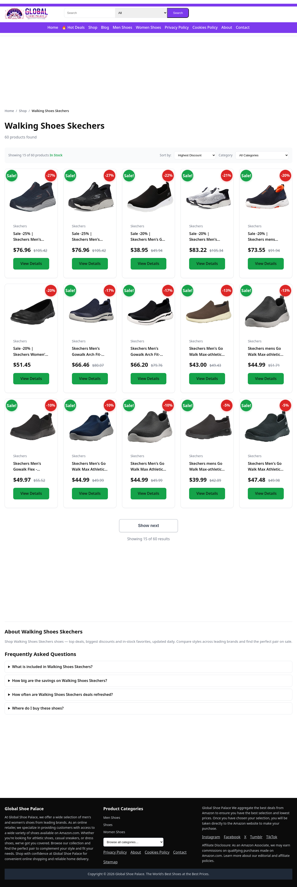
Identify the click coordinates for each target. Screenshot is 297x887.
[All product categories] (133, 842)
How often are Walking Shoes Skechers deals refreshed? (62, 694)
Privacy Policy (177, 27)
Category (225, 155)
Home (52, 27)
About (226, 27)
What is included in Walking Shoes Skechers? (52, 666)
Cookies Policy (205, 27)
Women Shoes (148, 27)
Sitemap (110, 862)
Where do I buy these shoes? (38, 708)
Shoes (107, 825)
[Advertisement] (148, 72)
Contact (242, 27)
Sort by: (165, 155)
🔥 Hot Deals (73, 27)
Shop (92, 27)
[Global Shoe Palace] (26, 12)
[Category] (141, 13)
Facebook (232, 836)
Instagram (211, 836)
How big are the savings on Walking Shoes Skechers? (59, 680)
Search (178, 13)
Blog (105, 27)
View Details (31, 263)
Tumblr (256, 836)
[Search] (89, 13)
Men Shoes (122, 27)
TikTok (271, 836)
